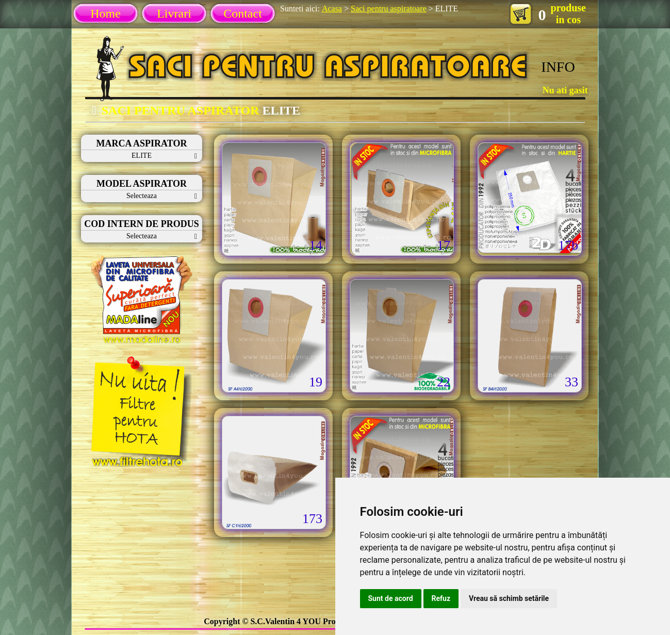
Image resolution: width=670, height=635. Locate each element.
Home (105, 13)
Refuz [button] (441, 598)
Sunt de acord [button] (390, 598)
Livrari (174, 13)
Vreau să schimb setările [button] (509, 598)
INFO (558, 67)
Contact (242, 13)
